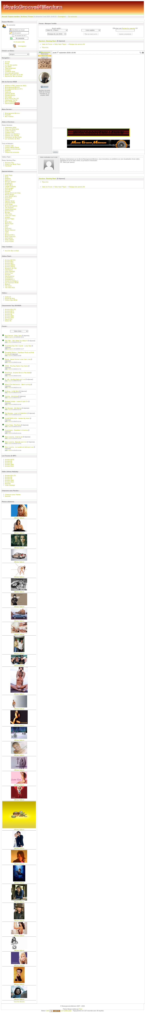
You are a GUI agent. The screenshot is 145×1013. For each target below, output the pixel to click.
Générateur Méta (10, 127)
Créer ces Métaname (12, 129)
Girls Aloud (8, 189)
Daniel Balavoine (10, 209)
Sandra (7, 199)
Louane (7, 217)
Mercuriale (8, 97)
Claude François (10, 186)
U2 (6, 220)
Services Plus (9, 162)
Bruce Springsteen (11, 206)
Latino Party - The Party (13, 425)
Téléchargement (10, 68)
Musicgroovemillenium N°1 (13, 89)
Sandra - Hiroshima (11, 396)
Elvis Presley (9, 210)
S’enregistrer (62, 16)
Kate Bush (8, 198)
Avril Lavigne (9, 188)
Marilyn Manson (10, 230)
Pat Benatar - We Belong (13, 408)
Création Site (9, 146)
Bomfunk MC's (10, 235)
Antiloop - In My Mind (12, 391)
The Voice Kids (10, 287)
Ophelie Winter (10, 201)
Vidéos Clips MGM (11, 300)
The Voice (8, 286)
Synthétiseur (9, 278)
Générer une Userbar (12, 135)
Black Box (8, 222)
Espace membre (14, 16)
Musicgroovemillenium (12, 87)
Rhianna (7, 178)
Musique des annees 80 (77, 44)
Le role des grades (11, 65)
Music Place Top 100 (12, 98)
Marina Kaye (9, 223)
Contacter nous (10, 71)
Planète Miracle (10, 95)
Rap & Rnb (8, 319)
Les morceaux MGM (11, 282)
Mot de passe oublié (19, 42)
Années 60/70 (9, 459)
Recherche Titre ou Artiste (13, 76)
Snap (6, 177)
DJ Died (8, 342)
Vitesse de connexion (12, 152)
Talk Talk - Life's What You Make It (16, 341)
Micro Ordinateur (10, 102)
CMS (47, 1011)
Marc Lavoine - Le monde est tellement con (19, 447)
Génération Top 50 (11, 100)
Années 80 (8, 461)
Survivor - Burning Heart (47, 41)
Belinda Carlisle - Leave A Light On (16, 401)
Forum (30, 16)
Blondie (7, 212)
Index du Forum (47, 44)
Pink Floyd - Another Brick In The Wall (17, 372)
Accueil (4, 16)
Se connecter (72, 16)
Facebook (8, 166)
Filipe (80, 1009)
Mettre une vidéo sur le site (14, 74)
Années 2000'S (10, 265)
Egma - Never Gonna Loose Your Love (17, 359)
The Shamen (9, 207)
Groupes (8, 70)
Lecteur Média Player (12, 147)
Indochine (8, 228)
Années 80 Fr (9, 311)
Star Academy (12, 103)
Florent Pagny (9, 218)
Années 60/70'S (10, 260)
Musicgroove (9, 337)
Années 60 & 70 (10, 309)
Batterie (7, 284)
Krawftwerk (8, 183)
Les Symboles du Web (12, 138)
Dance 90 (8, 321)
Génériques (9, 270)
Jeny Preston (9, 241)
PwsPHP (8, 115)
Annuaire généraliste (12, 73)
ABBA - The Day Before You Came (16, 366)
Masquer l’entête (51, 23)
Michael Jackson (10, 181)
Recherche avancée (128, 28)
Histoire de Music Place (12, 164)
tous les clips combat (12, 250)
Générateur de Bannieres (13, 137)
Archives (24, 16)
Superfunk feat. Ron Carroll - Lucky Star (18, 346)
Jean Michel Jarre (11, 196)
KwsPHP (8, 90)
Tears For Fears (10, 215)
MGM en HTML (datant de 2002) (15, 85)
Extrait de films (10, 298)
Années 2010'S (10, 266)
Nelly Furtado (9, 239)
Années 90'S (9, 263)
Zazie (7, 231)
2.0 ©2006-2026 (60, 1011)
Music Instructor (10, 236)
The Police (8, 214)
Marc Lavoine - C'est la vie (13, 437)
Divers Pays (9, 273)
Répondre (45, 47)
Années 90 (8, 314)
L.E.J (6, 233)
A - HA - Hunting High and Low (15, 379)
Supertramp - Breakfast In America (16, 430)
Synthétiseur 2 (9, 279)
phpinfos (8, 150)
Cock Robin (9, 204)
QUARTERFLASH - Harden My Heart (17, 418)
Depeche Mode (10, 202)
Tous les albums (19, 1001)
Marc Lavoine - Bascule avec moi (16, 442)
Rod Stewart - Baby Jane (13, 335)
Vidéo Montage (10, 271)
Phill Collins (9, 185)
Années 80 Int (9, 312)
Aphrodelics (9, 238)
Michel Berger (9, 194)
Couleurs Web (9, 132)
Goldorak (8, 92)
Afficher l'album (19, 518)
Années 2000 (9, 316)
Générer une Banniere (12, 134)
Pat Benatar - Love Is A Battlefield (16, 413)
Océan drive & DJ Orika (13, 193)
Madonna (8, 180)
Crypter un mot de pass (12, 149)
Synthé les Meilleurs (11, 281)
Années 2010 (9, 317)
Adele (7, 225)
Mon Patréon (9, 116)
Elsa (6, 227)
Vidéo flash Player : (60, 44)
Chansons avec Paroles (13, 494)
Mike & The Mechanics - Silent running (17, 384)
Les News (8, 66)
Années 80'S (9, 261)
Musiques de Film (11, 268)
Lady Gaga (8, 175)
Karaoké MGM (10, 94)
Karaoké (7, 274)
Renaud (7, 191)
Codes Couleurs (10, 130)
